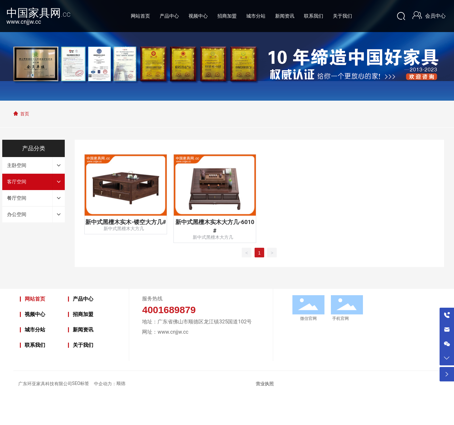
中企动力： (105, 383)
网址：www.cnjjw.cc (165, 332)
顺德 (120, 383)
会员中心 (435, 16)
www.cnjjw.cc (23, 21)
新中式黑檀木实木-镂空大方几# (125, 222)
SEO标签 (80, 383)
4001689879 (169, 309)
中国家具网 (38, 12)
